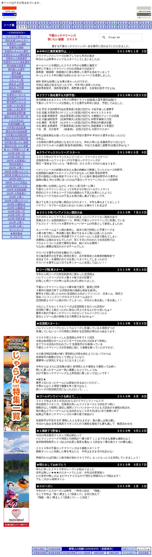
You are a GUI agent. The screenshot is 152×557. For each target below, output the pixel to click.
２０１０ (101, 23)
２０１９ (67, 27)
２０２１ (89, 27)
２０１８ (56, 27)
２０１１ (112, 23)
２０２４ (123, 27)
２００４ (33, 23)
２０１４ (146, 23)
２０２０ (78, 27)
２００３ (22, 23)
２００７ (67, 23)
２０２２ (101, 27)
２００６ (56, 23)
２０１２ (123, 23)
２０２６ (146, 27)
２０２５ (134, 27)
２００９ (89, 23)
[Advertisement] (76, 13)
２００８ (78, 23)
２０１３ (134, 23)
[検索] (120, 37)
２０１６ (33, 27)
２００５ (44, 23)
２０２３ (112, 27)
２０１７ (44, 27)
